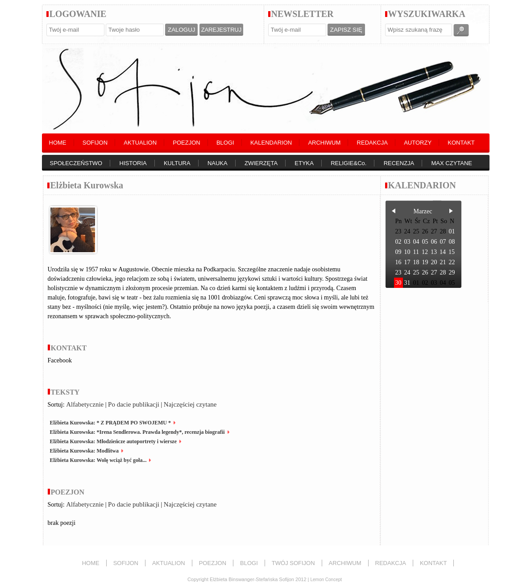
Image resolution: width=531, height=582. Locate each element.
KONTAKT (461, 142)
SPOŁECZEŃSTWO (76, 163)
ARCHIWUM (324, 142)
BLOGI (225, 142)
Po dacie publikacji (133, 404)
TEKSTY (65, 392)
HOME (57, 142)
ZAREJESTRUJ (221, 29)
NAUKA (217, 163)
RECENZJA (399, 163)
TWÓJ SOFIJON (293, 563)
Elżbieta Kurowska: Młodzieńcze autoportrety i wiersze (113, 441)
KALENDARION (271, 142)
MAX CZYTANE (452, 163)
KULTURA (177, 163)
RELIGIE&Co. (348, 163)
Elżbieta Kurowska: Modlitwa (84, 451)
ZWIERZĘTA (261, 163)
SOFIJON (95, 142)
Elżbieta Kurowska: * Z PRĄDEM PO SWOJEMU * (110, 423)
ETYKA (304, 163)
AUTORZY (417, 142)
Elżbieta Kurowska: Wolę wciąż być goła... (98, 460)
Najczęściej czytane (190, 404)
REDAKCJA (372, 142)
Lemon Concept (326, 579)
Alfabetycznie (85, 404)
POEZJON (186, 142)
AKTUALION (140, 142)
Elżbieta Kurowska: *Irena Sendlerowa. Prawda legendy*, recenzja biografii (137, 432)
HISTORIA (133, 163)
